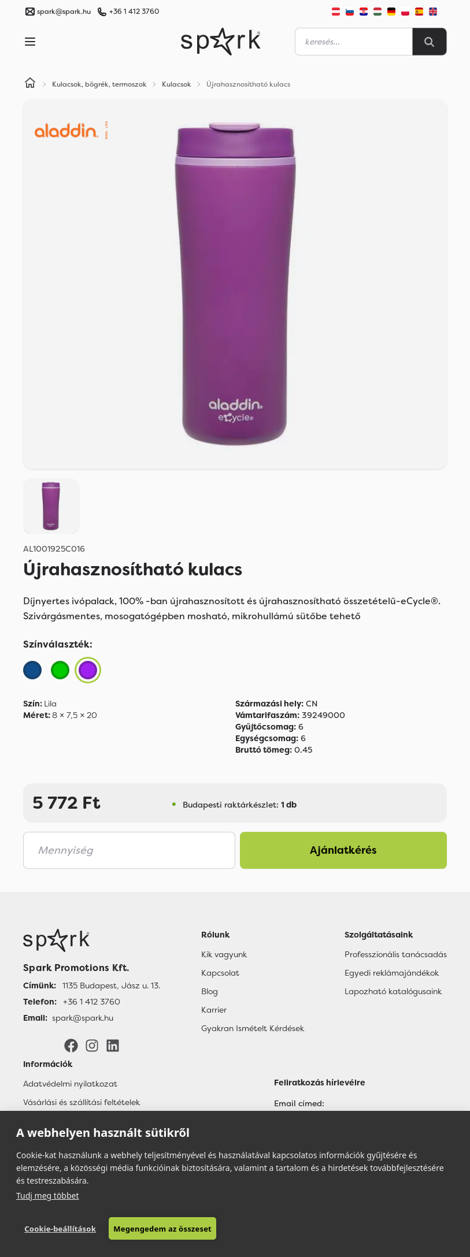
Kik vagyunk (224, 954)
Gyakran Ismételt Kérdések (252, 1028)
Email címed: (299, 1103)
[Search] (429, 41)
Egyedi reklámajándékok (392, 973)
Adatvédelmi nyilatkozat (70, 1084)
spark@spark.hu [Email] (82, 1018)
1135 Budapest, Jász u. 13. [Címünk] (111, 985)
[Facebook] (71, 1045)
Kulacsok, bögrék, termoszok (99, 84)
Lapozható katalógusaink (393, 991)
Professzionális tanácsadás (396, 954)
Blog (209, 991)
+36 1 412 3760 (134, 11)
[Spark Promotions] (221, 41)
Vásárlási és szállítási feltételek (81, 1102)
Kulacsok (176, 84)
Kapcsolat (220, 973)
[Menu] (30, 42)
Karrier (214, 1010)
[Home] (30, 84)
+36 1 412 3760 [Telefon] (91, 1001)
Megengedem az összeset (162, 1228)
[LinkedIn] (113, 1045)
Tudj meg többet (47, 1195)
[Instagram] (92, 1045)
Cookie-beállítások (60, 1228)
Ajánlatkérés (343, 850)
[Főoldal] (91, 940)
